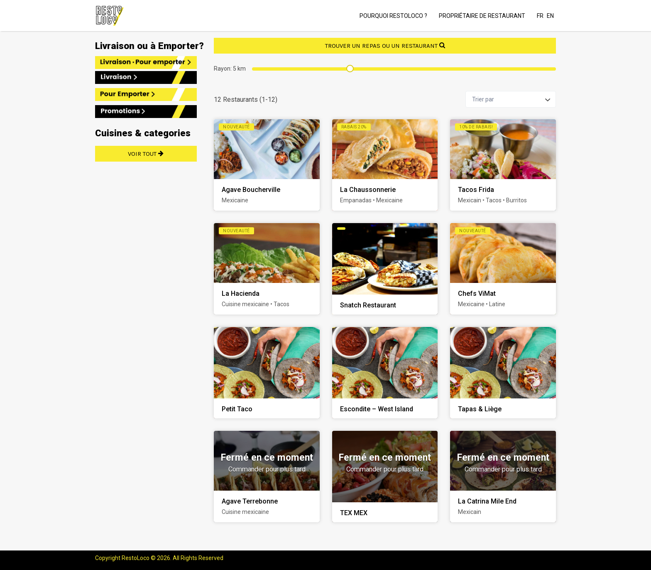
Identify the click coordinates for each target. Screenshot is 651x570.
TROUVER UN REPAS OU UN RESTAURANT (385, 45)
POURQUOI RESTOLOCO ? (393, 15)
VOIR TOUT (146, 153)
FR (540, 15)
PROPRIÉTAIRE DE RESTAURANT (482, 15)
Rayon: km (230, 68)
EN (550, 15)
